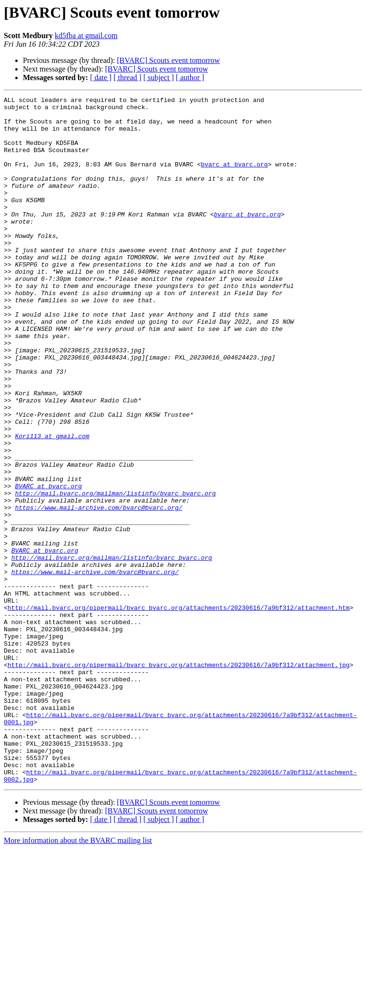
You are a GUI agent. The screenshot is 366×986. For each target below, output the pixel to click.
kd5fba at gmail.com (86, 35)
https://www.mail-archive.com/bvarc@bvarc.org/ (98, 590)
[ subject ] (158, 77)
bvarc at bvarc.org (234, 178)
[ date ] (101, 77)
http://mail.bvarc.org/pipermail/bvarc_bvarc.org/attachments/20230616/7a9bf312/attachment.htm (179, 710)
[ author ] (190, 77)
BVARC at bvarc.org (48, 564)
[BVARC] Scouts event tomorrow (168, 60)
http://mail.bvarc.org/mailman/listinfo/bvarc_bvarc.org (115, 573)
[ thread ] (127, 77)
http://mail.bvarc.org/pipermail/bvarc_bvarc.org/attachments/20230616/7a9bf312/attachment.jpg (179, 779)
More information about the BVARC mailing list (78, 978)
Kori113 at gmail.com (52, 504)
